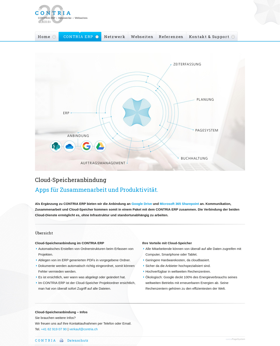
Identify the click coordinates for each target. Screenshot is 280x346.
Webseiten (142, 36)
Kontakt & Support (209, 36)
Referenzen (171, 36)
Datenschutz (77, 340)
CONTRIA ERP (78, 36)
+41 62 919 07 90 (54, 329)
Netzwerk (114, 36)
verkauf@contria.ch (83, 329)
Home (44, 36)
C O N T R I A (45, 340)
